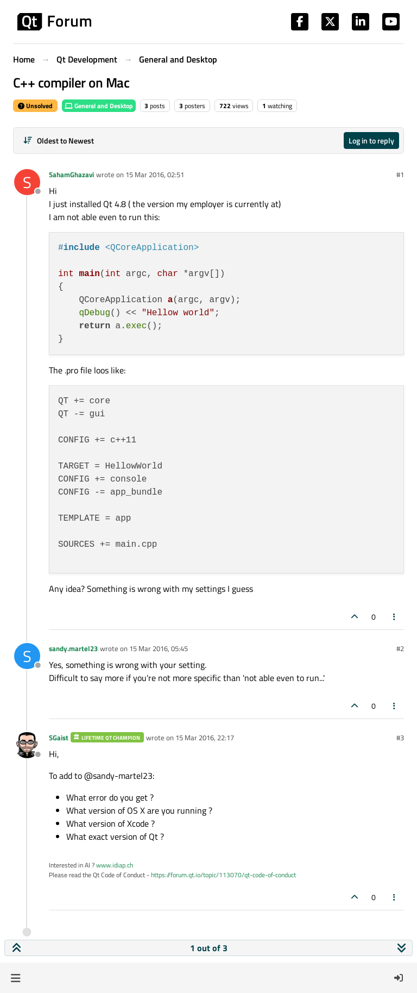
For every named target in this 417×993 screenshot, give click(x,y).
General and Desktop (99, 106)
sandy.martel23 (73, 648)
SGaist (58, 737)
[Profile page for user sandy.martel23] (27, 656)
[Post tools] (395, 616)
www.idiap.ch (114, 865)
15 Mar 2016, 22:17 (204, 737)
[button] (15, 978)
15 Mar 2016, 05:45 (158, 648)
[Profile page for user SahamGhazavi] (27, 182)
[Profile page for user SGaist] (27, 745)
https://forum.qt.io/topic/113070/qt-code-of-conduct (223, 875)
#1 (400, 174)
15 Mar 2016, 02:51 (154, 174)
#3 (400, 737)
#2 (400, 648)
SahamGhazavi (71, 174)
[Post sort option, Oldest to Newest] (58, 140)
